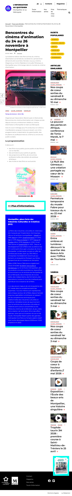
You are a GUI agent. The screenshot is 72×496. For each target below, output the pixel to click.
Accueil (8, 24)
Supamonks (23, 244)
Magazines (61, 4)
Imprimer (19, 53)
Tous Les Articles (18, 24)
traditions (53, 424)
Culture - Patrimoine (16, 110)
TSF (9, 240)
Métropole (55, 39)
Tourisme (52, 233)
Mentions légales (53, 493)
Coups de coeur (54, 82)
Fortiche (26, 242)
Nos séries (30, 482)
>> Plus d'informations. (21, 206)
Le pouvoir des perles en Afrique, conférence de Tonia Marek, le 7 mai (58, 130)
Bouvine (60, 424)
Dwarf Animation (29, 237)
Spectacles (53, 156)
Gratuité (54, 46)
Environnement (56, 57)
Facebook (2, 95)
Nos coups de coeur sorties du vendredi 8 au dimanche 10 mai (58, 95)
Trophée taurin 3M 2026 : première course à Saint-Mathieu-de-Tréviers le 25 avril (58, 439)
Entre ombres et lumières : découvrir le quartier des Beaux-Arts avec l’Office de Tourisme (57, 248)
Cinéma (7, 110)
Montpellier (27, 110)
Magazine (29, 479)
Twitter (2, 102)
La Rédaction (65, 493)
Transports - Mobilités (58, 43)
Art (51, 119)
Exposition (53, 388)
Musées (60, 388)
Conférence (57, 119)
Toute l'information (33, 485)
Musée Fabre (53, 193)
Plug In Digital (22, 240)
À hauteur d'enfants (55, 356)
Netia (14, 237)
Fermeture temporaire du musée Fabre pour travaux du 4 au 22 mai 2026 (58, 207)
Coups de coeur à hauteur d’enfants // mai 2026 (57, 367)
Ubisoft (36, 235)
